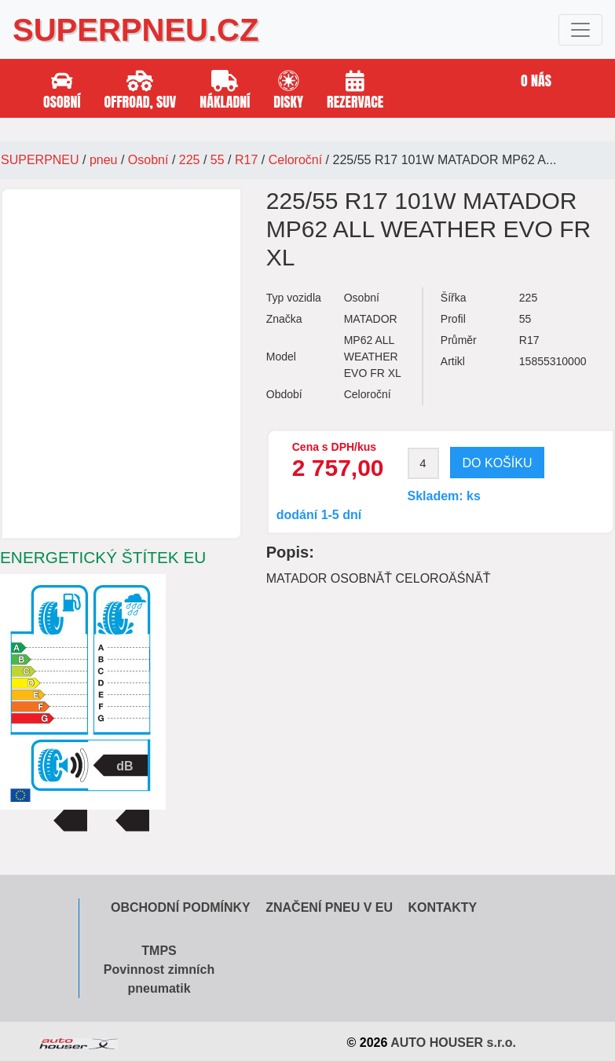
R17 (246, 159)
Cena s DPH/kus (334, 447)
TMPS (158, 950)
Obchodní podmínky (181, 907)
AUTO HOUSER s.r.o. (453, 1042)
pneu (104, 159)
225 (189, 159)
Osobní (148, 159)
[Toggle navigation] (580, 30)
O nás (536, 80)
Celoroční (295, 159)
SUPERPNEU (40, 159)
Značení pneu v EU (329, 907)
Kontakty (442, 907)
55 (217, 159)
